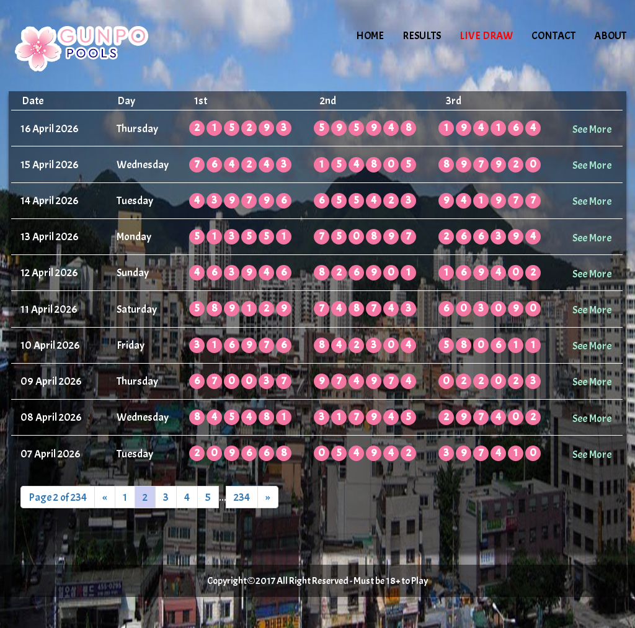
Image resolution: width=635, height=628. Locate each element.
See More (591, 129)
